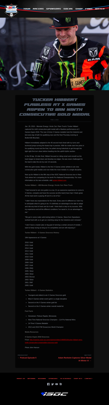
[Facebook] (48, 384)
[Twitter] (52, 384)
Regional (42, 378)
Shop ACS (78, 378)
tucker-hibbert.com (59, 180)
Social (68, 8)
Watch (99, 8)
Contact (88, 378)
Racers (38, 8)
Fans (89, 8)
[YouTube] (56, 384)
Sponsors (53, 8)
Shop (79, 8)
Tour (26, 8)
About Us (21, 378)
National (32, 378)
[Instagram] (60, 384)
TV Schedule (65, 378)
